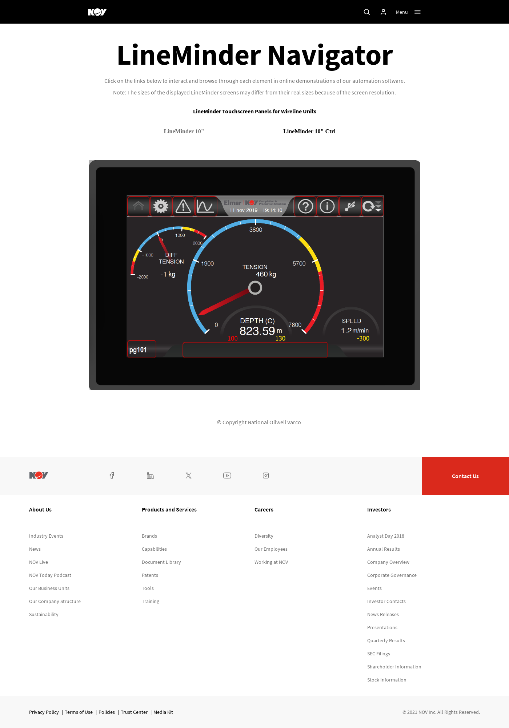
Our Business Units (49, 588)
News (35, 549)
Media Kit (163, 712)
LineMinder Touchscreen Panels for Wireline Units (254, 111)
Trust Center (134, 712)
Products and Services (169, 509)
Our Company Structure (55, 601)
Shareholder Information (394, 666)
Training (150, 601)
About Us (40, 509)
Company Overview (388, 562)
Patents (150, 575)
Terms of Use (79, 712)
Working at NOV (271, 562)
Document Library (161, 562)
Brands (149, 536)
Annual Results (383, 549)
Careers (263, 509)
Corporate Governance (392, 575)
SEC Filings (378, 653)
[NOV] (97, 12)
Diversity (263, 536)
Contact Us (465, 476)
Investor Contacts (386, 601)
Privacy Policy (44, 712)
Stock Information (386, 679)
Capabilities (154, 549)
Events (374, 588)
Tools (148, 588)
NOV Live (38, 562)
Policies (107, 712)
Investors (379, 509)
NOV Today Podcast (50, 575)
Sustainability (44, 614)
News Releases (383, 614)
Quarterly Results (386, 640)
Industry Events (46, 536)
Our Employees (271, 549)
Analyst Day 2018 (385, 536)
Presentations (382, 627)
